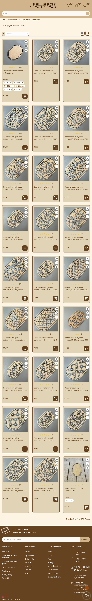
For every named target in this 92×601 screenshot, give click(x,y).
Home (4, 20)
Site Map (28, 552)
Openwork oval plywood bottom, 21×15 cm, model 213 (14, 288)
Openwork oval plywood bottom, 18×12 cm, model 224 (45, 389)
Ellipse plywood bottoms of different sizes (75, 489)
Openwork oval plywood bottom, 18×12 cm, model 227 (76, 439)
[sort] (17, 34)
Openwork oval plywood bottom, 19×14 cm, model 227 (14, 489)
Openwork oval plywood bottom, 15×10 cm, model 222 (76, 338)
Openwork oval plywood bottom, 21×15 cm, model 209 (45, 138)
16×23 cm (8, 89)
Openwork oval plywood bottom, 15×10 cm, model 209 (45, 72)
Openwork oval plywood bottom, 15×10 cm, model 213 (14, 238)
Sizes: (6, 80)
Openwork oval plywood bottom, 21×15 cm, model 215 (45, 338)
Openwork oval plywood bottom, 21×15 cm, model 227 (45, 489)
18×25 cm (18, 89)
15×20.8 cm (19, 86)
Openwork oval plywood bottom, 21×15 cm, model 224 (14, 439)
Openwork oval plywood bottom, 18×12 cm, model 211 (14, 188)
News (27, 573)
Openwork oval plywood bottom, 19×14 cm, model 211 (45, 188)
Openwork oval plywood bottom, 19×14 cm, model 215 (14, 338)
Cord (50, 555)
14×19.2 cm (8, 86)
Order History (30, 559)
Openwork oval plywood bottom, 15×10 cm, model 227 (45, 439)
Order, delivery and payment (9, 556)
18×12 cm (69, 500)
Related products (54, 566)
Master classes (53, 573)
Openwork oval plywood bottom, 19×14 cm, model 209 (14, 138)
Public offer (6, 571)
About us (5, 552)
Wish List (28, 562)
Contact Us (6, 578)
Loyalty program (8, 567)
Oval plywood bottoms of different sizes (13, 72)
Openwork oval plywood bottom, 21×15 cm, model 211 (76, 188)
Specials (28, 570)
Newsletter (29, 566)
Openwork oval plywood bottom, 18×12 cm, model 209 (76, 72)
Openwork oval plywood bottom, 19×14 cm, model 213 (76, 238)
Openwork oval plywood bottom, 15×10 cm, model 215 (45, 288)
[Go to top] (86, 588)
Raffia (50, 552)
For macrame (53, 570)
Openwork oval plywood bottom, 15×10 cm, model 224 (14, 389)
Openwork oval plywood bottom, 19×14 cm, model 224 (76, 389)
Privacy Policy (7, 574)
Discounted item (54, 577)
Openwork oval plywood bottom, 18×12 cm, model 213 (45, 238)
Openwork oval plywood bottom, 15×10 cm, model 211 (76, 138)
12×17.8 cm (18, 83)
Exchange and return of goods (11, 562)
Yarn (49, 559)
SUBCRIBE (85, 539)
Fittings (50, 562)
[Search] (87, 13)
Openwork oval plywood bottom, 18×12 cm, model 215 (76, 288)
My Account (29, 555)
